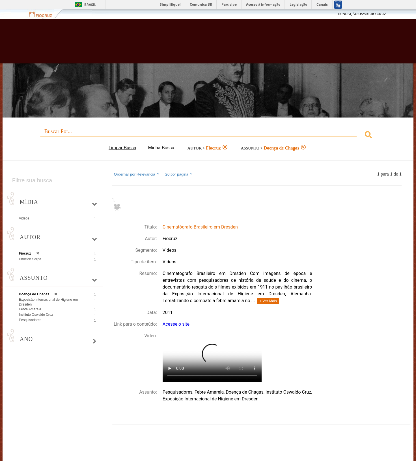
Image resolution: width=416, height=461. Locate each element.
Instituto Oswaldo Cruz (36, 315)
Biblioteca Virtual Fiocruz (180, 44)
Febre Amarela (30, 309)
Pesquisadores (30, 320)
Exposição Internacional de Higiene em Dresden (48, 302)
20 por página (179, 174)
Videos (24, 218)
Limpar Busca (122, 147)
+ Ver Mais (268, 301)
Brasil (90, 4)
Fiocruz (44, 14)
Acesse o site (176, 324)
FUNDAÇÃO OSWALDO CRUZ (362, 14)
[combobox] (208, 135)
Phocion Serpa (30, 259)
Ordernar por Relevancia (137, 174)
